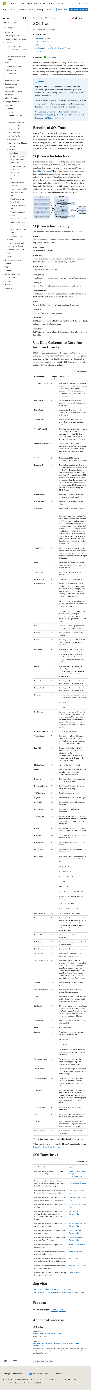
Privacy (51, 1379)
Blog (32, 1379)
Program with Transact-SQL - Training (47, 1333)
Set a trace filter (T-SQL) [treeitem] (17, 194)
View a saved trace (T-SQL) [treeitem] (18, 207)
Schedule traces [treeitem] (16, 236)
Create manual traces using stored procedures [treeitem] (18, 169)
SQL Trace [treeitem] (14, 153)
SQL (41, 18)
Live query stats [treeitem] (14, 132)
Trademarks (19, 1383)
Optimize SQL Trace (75, 1251)
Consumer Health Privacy (68, 1379)
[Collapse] (24, 18)
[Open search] (79, 3)
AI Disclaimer (7, 1379)
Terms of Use (7, 1383)
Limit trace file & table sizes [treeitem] (18, 230)
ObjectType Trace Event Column (46, 1147)
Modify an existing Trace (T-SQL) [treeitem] (17, 200)
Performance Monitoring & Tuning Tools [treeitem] (17, 127)
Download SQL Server (79, 9)
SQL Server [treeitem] (9, 32)
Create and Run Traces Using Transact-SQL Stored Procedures (76, 1173)
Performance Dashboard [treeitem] (17, 122)
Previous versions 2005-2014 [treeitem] (15, 39)
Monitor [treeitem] (11, 112)
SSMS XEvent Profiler (54, 118)
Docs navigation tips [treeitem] (12, 36)
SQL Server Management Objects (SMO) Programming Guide (58, 1292)
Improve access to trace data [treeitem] (17, 184)
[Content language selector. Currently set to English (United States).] (14, 1373)
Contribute (42, 1379)
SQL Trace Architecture (43, 42)
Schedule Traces (74, 1272)
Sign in (85, 3)
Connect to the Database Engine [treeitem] (16, 57)
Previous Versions (21, 1379)
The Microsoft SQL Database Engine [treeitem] (17, 51)
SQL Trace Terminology (43, 45)
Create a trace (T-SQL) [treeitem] (18, 189)
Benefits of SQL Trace (42, 38)
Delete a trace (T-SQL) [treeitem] (18, 219)
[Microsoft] (4, 3)
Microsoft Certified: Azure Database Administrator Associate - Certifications (56, 1344)
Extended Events (42, 114)
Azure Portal (62, 9)
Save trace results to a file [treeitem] (18, 177)
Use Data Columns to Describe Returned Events (52, 48)
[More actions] (86, 18)
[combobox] (15, 23)
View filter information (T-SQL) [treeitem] (18, 213)
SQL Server (49, 18)
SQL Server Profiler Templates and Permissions (52, 1289)
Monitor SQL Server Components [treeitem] (16, 117)
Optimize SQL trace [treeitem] (17, 222)
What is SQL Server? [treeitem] (14, 46)
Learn (35, 18)
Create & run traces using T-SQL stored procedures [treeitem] (17, 159)
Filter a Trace (73, 1258)
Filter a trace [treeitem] (14, 226)
